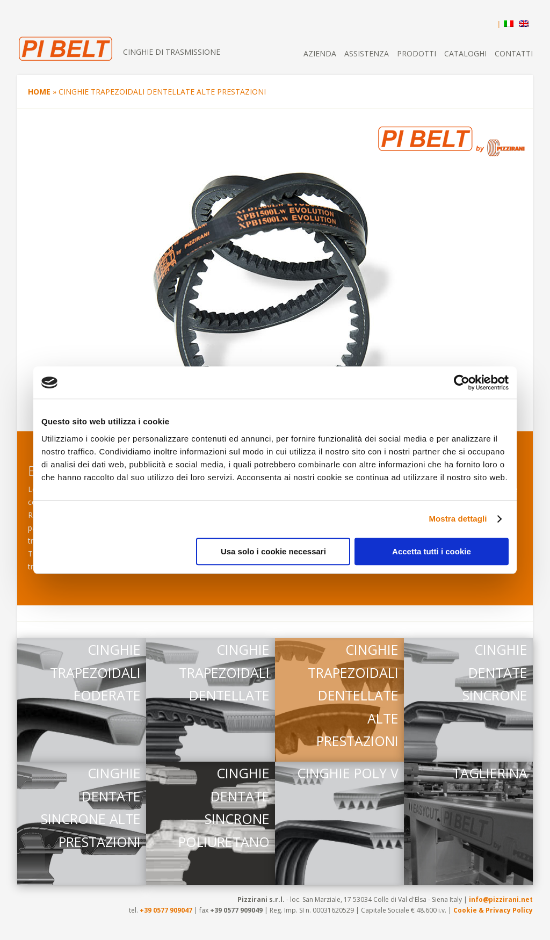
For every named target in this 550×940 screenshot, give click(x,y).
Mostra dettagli (458, 518)
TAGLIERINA (489, 773)
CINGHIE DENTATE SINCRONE (494, 672)
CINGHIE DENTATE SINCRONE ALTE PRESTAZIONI (91, 807)
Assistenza (366, 53)
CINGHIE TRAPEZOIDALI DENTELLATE (224, 672)
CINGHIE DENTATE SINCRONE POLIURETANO (224, 807)
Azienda (319, 53)
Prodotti (416, 53)
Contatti (514, 53)
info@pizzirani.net (501, 899)
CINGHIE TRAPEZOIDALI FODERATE (95, 672)
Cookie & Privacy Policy (493, 910)
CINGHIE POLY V (348, 773)
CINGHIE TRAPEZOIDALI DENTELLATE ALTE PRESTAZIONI (353, 695)
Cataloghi (465, 53)
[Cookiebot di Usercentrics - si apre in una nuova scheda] (462, 382)
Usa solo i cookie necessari (273, 551)
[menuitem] (505, 22)
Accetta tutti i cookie (431, 551)
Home (39, 91)
